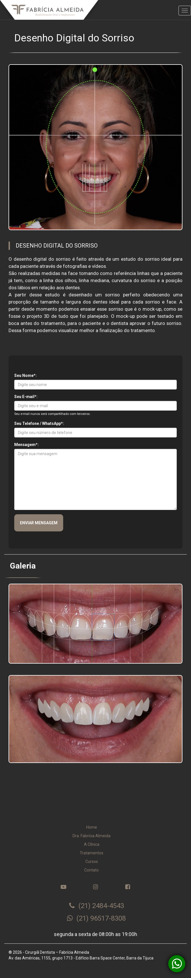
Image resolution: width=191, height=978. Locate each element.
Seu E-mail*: (26, 396)
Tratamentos (91, 853)
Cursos (91, 861)
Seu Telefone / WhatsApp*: (39, 423)
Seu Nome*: (25, 375)
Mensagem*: (26, 444)
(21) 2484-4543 (96, 906)
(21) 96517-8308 (96, 918)
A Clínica (91, 844)
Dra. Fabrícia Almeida (91, 836)
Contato (91, 870)
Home (91, 827)
